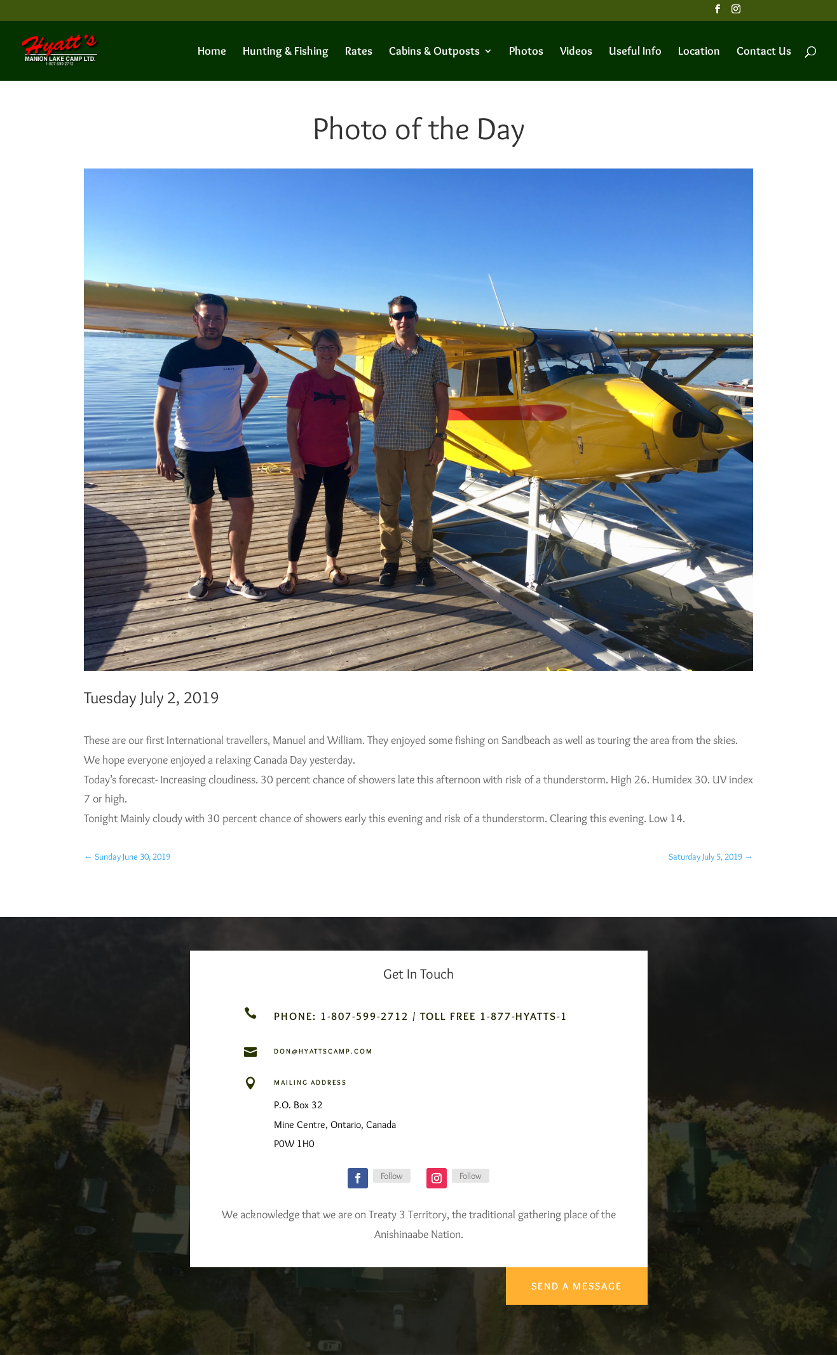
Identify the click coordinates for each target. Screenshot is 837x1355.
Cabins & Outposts (434, 52)
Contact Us (764, 52)
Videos (576, 52)
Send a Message (574, 1281)
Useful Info (635, 52)
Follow (392, 1175)
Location (699, 52)
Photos (526, 52)
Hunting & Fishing (286, 52)
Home (212, 52)
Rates (358, 52)
